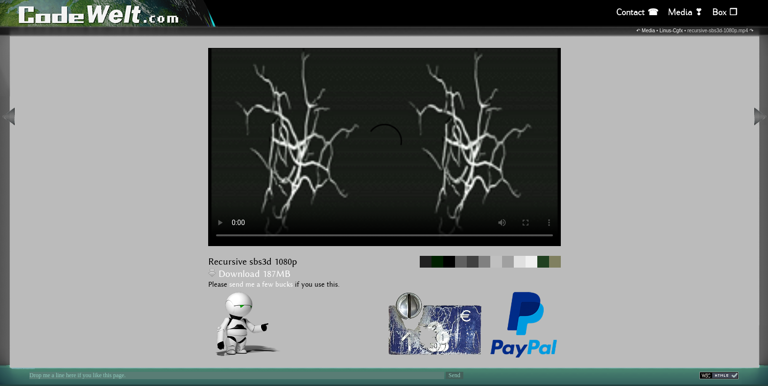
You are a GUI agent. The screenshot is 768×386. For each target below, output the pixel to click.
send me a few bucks (261, 285)
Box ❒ (724, 12)
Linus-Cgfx (671, 30)
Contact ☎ (637, 12)
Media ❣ (685, 12)
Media (648, 30)
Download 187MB (249, 274)
